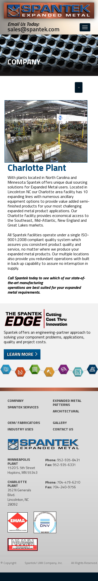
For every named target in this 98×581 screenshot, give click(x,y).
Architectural (66, 411)
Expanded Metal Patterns (67, 402)
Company (16, 400)
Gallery (60, 422)
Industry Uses (20, 429)
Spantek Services (23, 407)
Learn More (20, 354)
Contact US (63, 429)
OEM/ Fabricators (24, 422)
